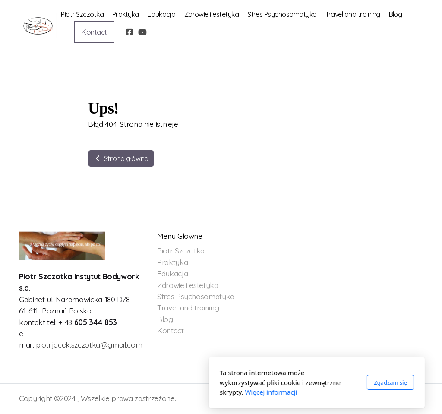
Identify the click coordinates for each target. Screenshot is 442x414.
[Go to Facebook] (129, 31)
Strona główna (121, 158)
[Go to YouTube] (142, 31)
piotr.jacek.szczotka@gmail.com (89, 344)
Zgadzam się (294, 382)
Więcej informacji (175, 392)
